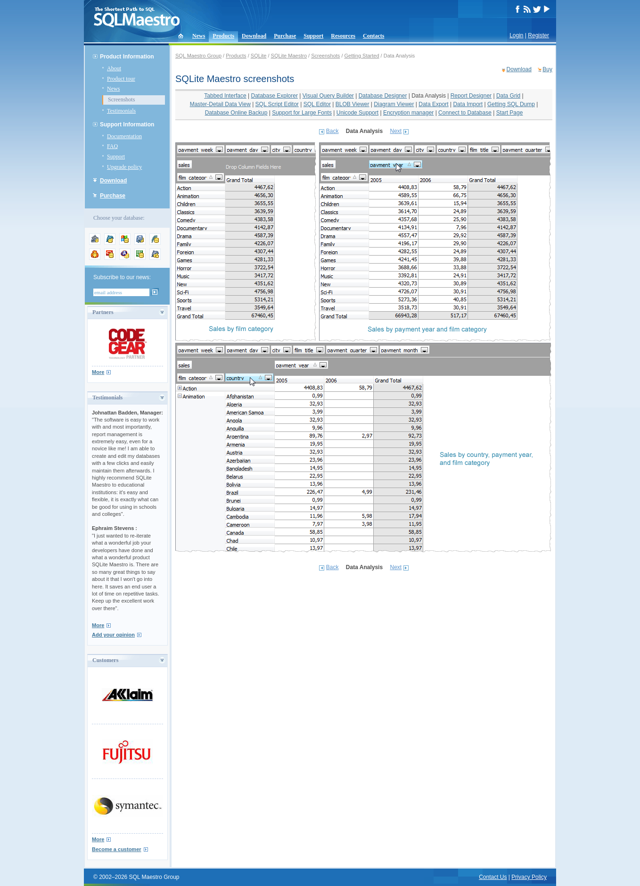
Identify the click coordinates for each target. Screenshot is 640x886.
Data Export (433, 104)
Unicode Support (357, 112)
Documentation (124, 136)
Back (332, 131)
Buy (547, 69)
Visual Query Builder (328, 95)
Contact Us (493, 877)
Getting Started (362, 55)
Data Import (468, 104)
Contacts (373, 36)
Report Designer (471, 95)
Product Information (127, 56)
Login (516, 35)
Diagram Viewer (394, 104)
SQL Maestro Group (198, 55)
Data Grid (508, 95)
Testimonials (121, 111)
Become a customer (116, 849)
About (114, 68)
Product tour (121, 78)
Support (313, 36)
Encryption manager (408, 112)
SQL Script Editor (277, 104)
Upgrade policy (124, 167)
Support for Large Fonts (302, 112)
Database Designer (383, 95)
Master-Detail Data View (220, 104)
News (198, 36)
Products (223, 36)
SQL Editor (317, 104)
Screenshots (121, 99)
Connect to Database (465, 112)
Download (254, 36)
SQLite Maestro (289, 55)
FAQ (112, 146)
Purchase (285, 36)
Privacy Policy (529, 877)
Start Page (509, 112)
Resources (343, 36)
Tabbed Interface (225, 95)
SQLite (259, 55)
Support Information (127, 124)
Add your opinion (113, 635)
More (98, 372)
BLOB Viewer (352, 104)
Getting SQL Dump (511, 104)
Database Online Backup (236, 112)
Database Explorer (274, 95)
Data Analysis (428, 95)
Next (396, 131)
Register (538, 35)
